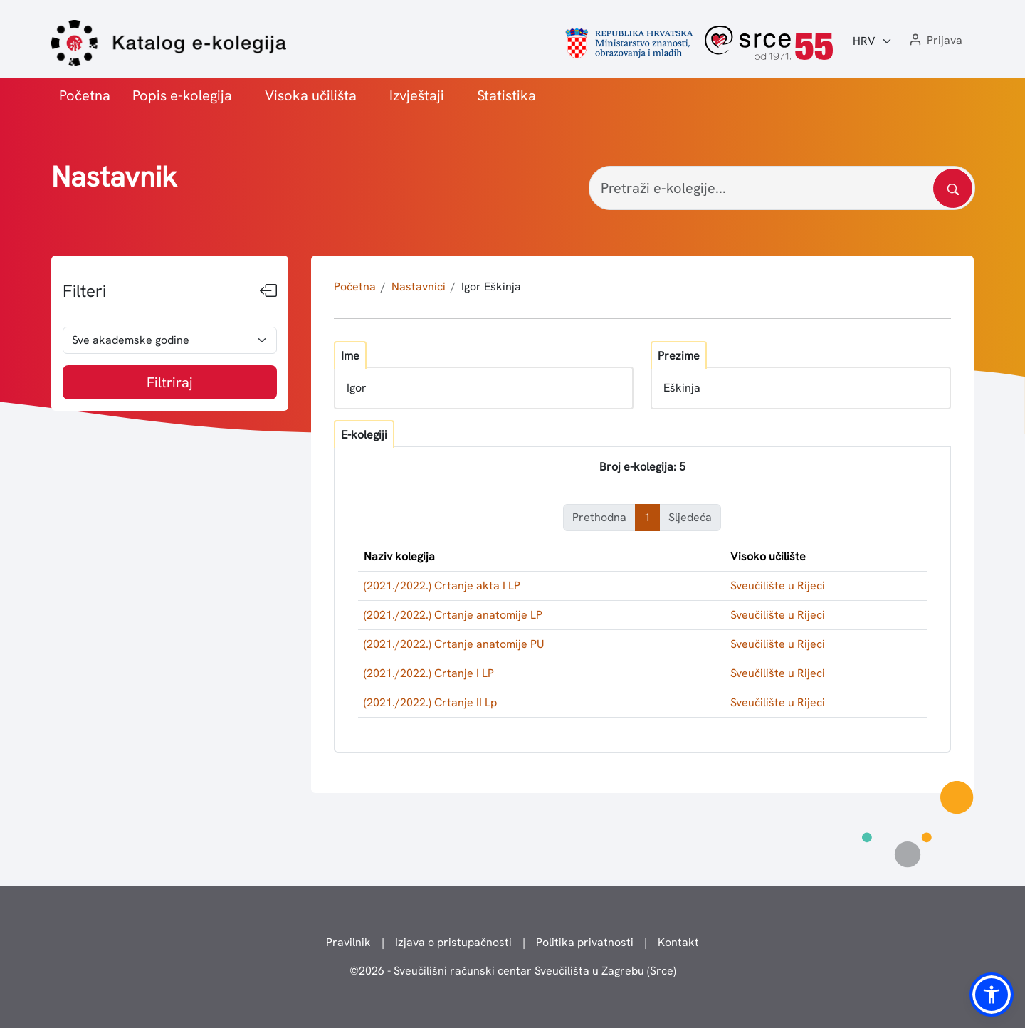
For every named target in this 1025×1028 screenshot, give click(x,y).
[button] (934, 41)
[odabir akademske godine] (170, 340)
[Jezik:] (872, 41)
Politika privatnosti (585, 942)
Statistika (506, 95)
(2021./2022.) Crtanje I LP (429, 673)
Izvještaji (416, 95)
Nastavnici (418, 286)
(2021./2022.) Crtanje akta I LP (442, 585)
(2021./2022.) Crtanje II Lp (430, 702)
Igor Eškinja (491, 286)
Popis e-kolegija (182, 95)
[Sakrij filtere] (268, 291)
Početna (84, 95)
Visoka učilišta (311, 95)
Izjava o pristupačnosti (453, 942)
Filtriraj (170, 382)
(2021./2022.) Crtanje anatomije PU (454, 643)
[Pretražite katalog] (952, 188)
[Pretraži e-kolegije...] (782, 188)
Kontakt (678, 942)
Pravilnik (348, 942)
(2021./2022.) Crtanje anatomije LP (453, 614)
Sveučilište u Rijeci (777, 585)
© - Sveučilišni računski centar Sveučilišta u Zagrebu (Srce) (512, 970)
